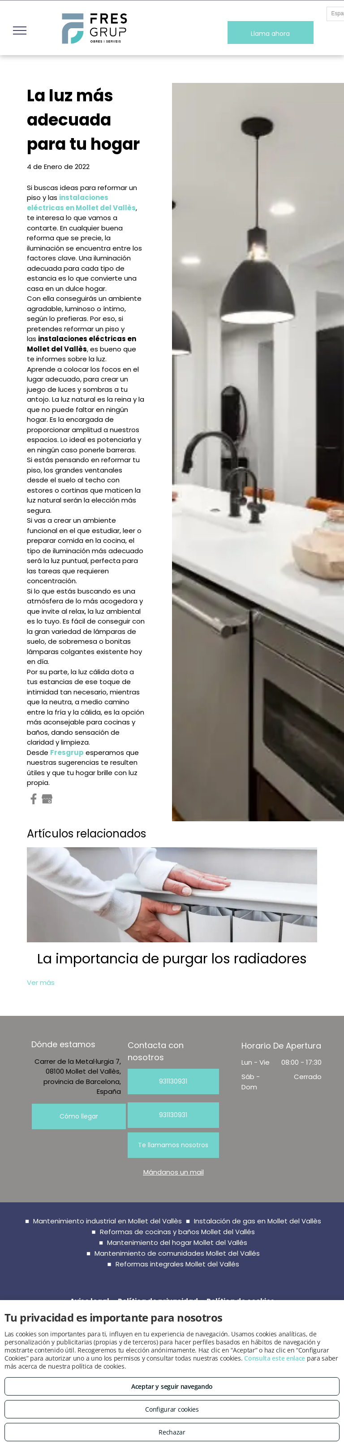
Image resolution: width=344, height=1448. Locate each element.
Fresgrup (67, 752)
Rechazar (172, 1432)
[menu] (19, 30)
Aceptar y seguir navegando (172, 1386)
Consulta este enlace (274, 1358)
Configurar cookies (172, 1409)
